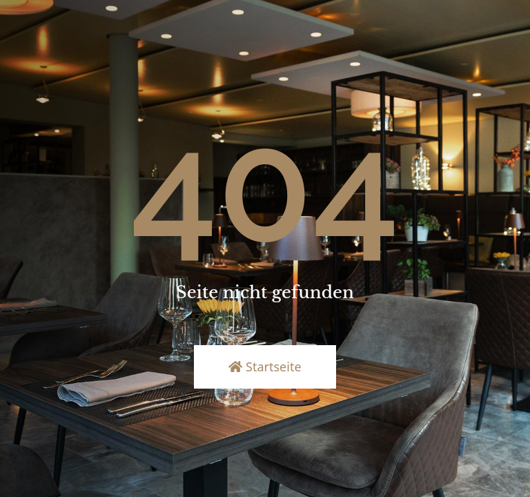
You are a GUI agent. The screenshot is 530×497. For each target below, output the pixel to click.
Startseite (264, 366)
